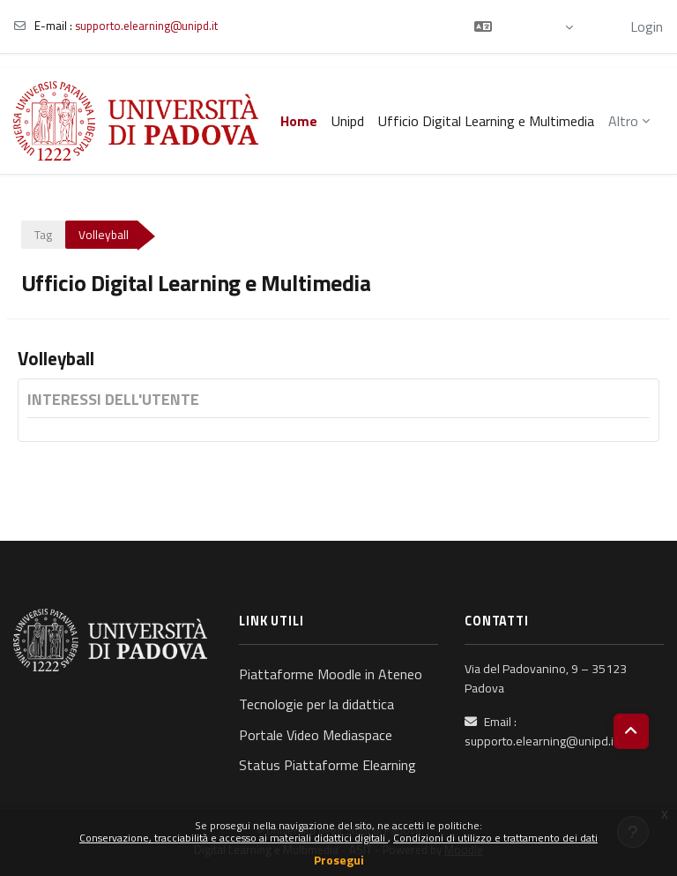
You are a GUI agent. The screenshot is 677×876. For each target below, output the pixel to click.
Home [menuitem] (298, 120)
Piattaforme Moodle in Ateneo (330, 674)
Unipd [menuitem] (347, 120)
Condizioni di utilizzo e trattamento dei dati (495, 837)
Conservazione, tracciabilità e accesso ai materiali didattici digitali (233, 837)
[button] (524, 26)
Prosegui (339, 859)
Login (646, 26)
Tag (43, 234)
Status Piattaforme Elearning (327, 764)
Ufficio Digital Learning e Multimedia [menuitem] (486, 120)
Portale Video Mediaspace (315, 734)
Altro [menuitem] (623, 120)
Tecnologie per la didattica (316, 704)
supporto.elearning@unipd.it (146, 25)
